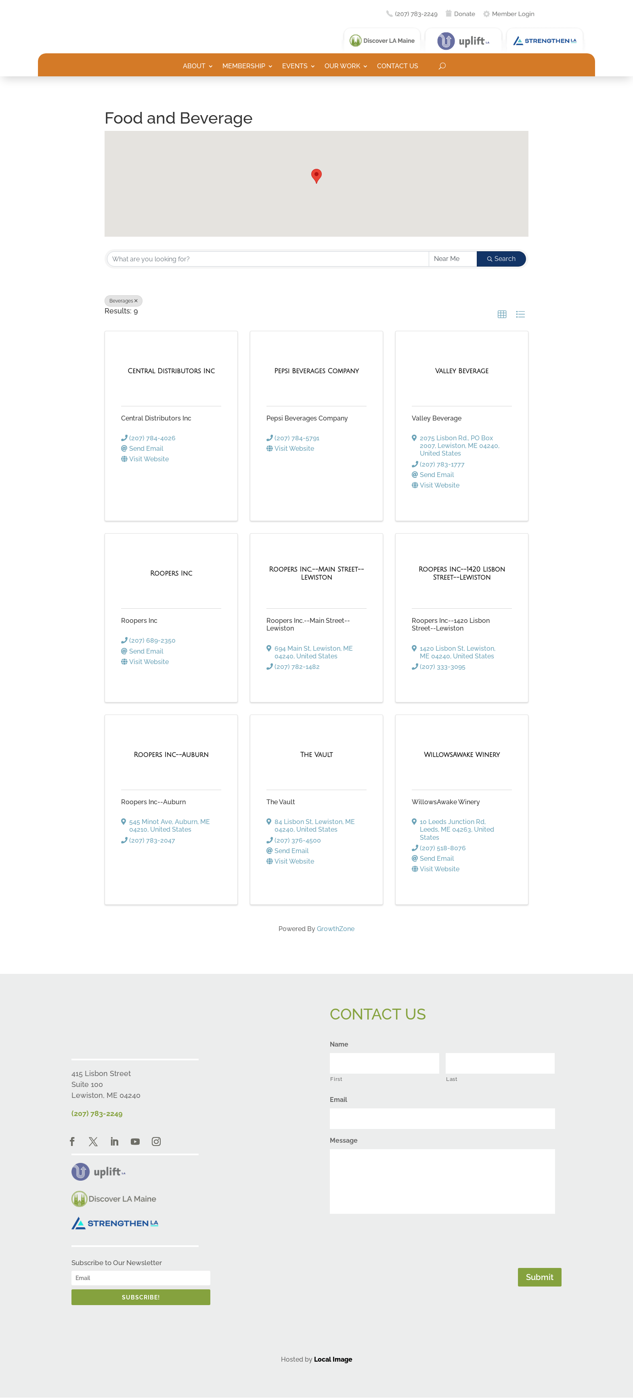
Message (344, 1140)
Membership (243, 66)
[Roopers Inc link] (171, 574)
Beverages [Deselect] (123, 301)
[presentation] (391, 1239)
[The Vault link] (316, 755)
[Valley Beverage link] (461, 371)
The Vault (280, 802)
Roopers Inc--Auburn (153, 802)
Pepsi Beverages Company (307, 418)
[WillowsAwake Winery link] (462, 755)
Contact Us (397, 66)
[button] (316, 176)
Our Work (342, 66)
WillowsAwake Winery (446, 802)
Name (339, 1044)
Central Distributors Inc (156, 418)
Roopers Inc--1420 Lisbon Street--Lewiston (451, 624)
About (194, 66)
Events (295, 66)
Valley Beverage (436, 418)
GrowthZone (335, 929)
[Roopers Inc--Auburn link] (171, 755)
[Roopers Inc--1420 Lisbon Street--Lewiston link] (462, 573)
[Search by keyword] (268, 259)
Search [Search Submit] (501, 259)
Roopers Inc (139, 620)
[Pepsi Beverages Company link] (316, 371)
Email (338, 1100)
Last (452, 1079)
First (336, 1079)
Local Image (333, 1359)
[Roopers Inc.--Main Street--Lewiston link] (316, 573)
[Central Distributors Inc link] (171, 371)
